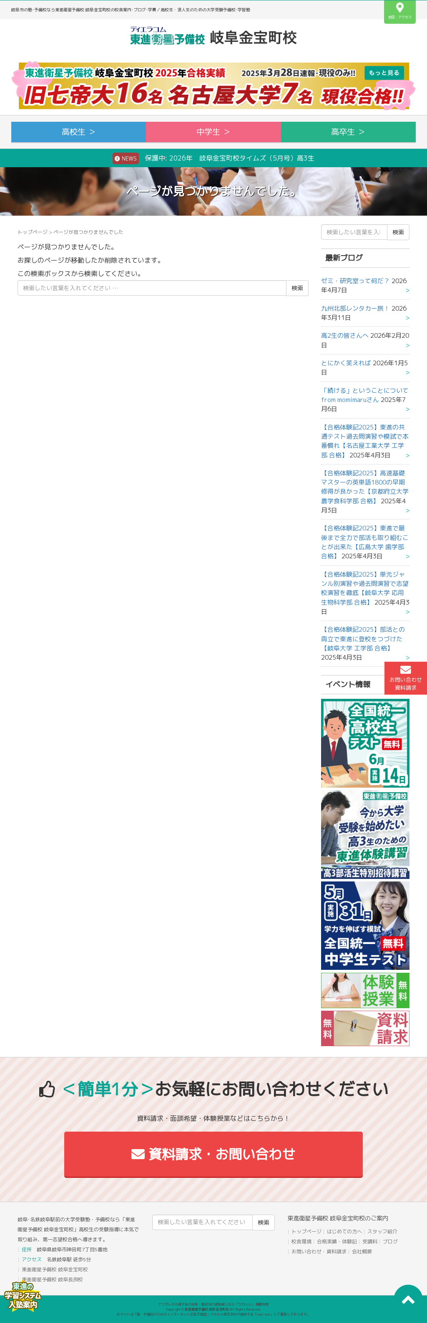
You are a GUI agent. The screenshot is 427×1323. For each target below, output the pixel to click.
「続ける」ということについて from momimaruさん (365, 395)
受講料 (369, 1241)
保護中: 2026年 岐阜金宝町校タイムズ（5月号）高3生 (213, 158)
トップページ (33, 232)
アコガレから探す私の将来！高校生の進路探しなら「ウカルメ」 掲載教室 (213, 1304)
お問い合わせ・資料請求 (319, 1251)
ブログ (390, 1241)
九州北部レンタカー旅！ (355, 308)
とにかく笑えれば (346, 363)
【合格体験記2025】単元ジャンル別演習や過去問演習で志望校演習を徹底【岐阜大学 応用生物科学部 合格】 (365, 588)
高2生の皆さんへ (345, 335)
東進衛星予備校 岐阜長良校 (52, 1279)
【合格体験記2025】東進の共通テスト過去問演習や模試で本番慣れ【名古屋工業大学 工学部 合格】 (365, 441)
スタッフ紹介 (382, 1231)
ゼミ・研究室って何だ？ (355, 280)
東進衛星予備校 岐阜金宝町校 (55, 1269)
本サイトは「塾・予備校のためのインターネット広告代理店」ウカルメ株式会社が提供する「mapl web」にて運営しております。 (213, 1314)
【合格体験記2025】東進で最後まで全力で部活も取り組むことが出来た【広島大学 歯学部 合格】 (365, 542)
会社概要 (362, 1251)
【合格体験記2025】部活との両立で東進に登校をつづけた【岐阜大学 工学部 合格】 (363, 639)
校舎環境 (301, 1241)
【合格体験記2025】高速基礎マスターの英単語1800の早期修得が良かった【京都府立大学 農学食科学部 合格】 (365, 487)
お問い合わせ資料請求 (405, 678)
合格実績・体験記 (337, 1241)
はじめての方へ (344, 1231)
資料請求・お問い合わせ (213, 1154)
